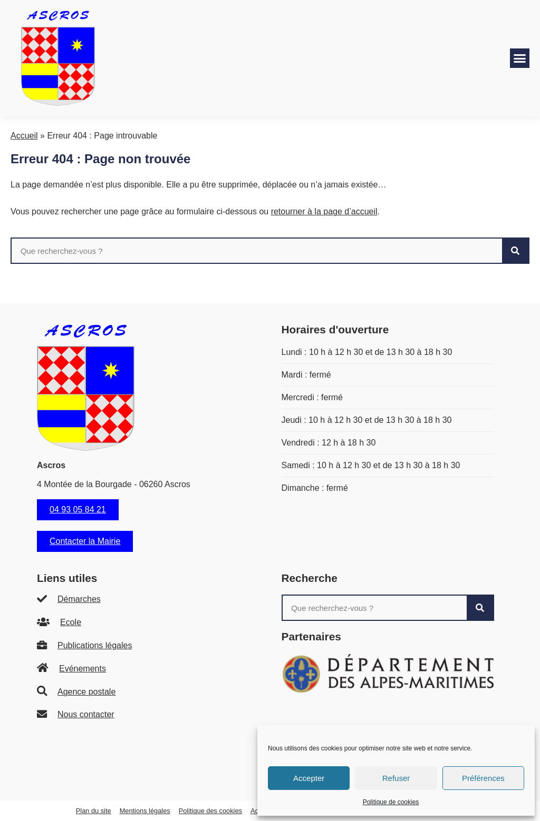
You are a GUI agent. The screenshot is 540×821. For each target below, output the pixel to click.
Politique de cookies (391, 802)
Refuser (396, 778)
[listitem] (143, 599)
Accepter (308, 778)
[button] (520, 58)
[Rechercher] (515, 251)
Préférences (483, 778)
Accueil (24, 135)
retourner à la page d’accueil (324, 211)
